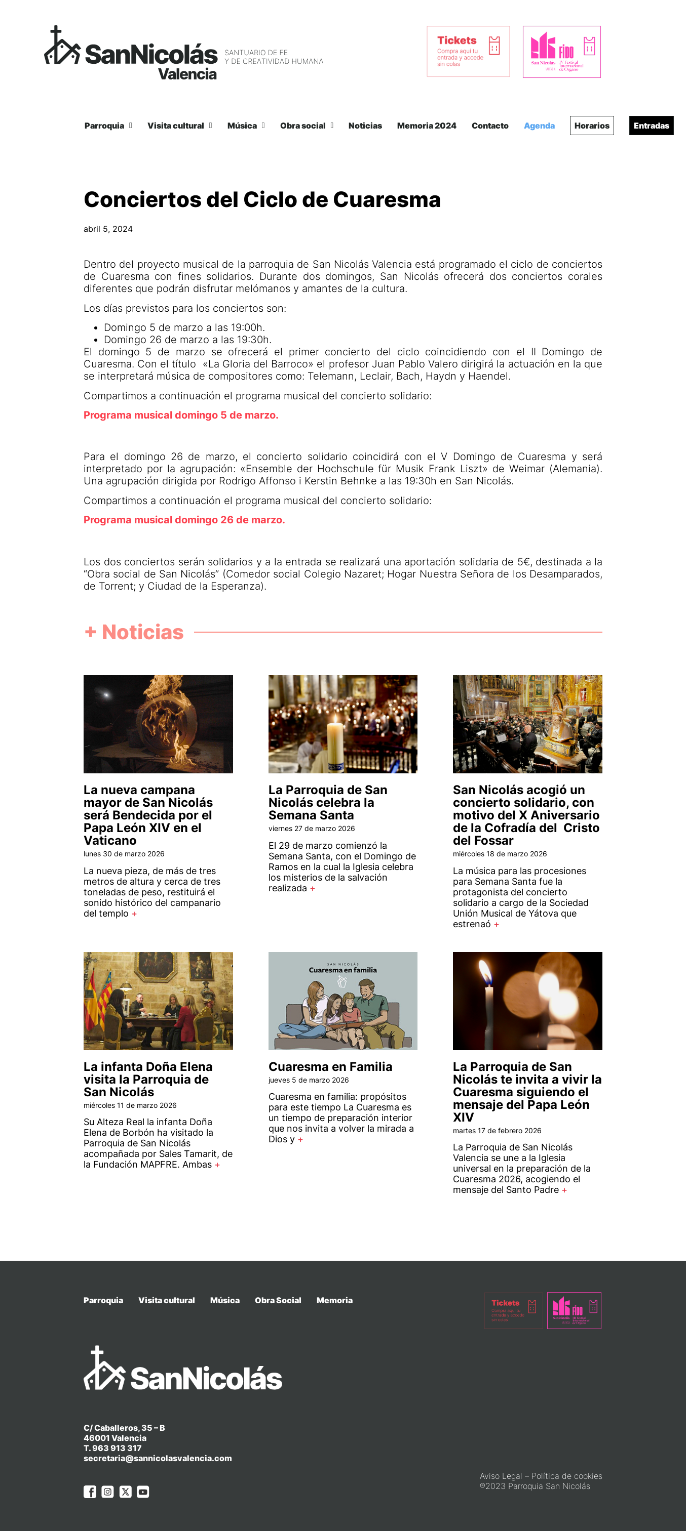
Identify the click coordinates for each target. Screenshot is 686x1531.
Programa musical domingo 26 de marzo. (184, 520)
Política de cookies (566, 1476)
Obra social (307, 125)
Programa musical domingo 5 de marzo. (181, 415)
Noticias (365, 125)
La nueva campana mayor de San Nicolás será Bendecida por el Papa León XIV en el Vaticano (148, 815)
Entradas (651, 125)
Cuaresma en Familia (331, 1066)
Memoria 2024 (426, 125)
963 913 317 (117, 1448)
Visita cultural (179, 125)
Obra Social (278, 1300)
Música (246, 125)
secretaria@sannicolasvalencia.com (158, 1458)
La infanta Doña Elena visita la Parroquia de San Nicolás (148, 1079)
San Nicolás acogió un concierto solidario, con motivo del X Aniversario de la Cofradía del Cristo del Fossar (526, 815)
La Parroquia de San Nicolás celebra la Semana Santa (328, 802)
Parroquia (108, 125)
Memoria (335, 1300)
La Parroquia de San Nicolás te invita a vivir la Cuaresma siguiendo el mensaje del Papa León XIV (527, 1092)
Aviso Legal (501, 1476)
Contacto (490, 125)
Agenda (539, 125)
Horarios (592, 125)
